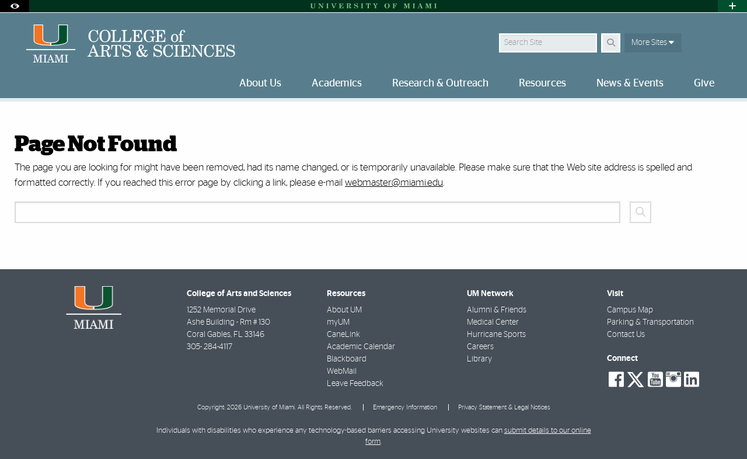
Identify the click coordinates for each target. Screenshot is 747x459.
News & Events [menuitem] (630, 83)
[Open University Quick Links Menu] (732, 6)
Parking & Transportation (650, 322)
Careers (480, 347)
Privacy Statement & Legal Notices (504, 407)
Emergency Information (405, 407)
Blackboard (346, 359)
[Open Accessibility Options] (14, 6)
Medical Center (493, 322)
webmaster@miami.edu (394, 182)
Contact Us (626, 335)
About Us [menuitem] (260, 83)
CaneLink (343, 335)
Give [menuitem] (704, 83)
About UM (344, 310)
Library (479, 359)
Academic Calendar (361, 347)
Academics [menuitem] (337, 83)
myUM (338, 322)
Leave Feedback (355, 384)
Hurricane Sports (496, 335)
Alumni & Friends (496, 310)
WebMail (342, 371)
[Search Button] (610, 43)
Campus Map (630, 310)
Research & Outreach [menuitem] (440, 83)
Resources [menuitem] (542, 83)
